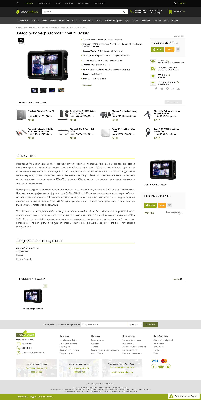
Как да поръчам (97, 340)
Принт (44, 3)
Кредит (170, 49)
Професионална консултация (134, 346)
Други (166, 20)
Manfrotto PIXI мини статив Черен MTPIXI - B (167, 112)
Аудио (127, 20)
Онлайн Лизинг (97, 353)
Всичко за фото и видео (131, 340)
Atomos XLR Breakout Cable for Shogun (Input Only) (40, 130)
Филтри (99, 20)
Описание (23, 397)
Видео (44, 20)
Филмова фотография (113, 20)
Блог (58, 3)
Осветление (64, 20)
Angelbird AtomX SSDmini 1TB (41, 111)
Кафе (156, 353)
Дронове (53, 20)
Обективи (35, 20)
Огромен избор (128, 343)
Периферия (145, 20)
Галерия (69, 3)
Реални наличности (130, 350)
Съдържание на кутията (44, 397)
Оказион (174, 20)
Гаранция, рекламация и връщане (105, 350)
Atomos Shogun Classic (155, 184)
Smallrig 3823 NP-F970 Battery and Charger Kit (83, 112)
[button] (156, 90)
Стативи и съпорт (86, 20)
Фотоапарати (23, 20)
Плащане (95, 343)
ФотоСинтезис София (68, 340)
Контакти (99, 3)
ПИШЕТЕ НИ (23, 343)
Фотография (83, 3)
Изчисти (176, 279)
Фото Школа (158, 346)
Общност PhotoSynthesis (163, 340)
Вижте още (87, 85)
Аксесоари (157, 20)
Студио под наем (66, 353)
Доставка (95, 346)
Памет (135, 20)
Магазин (28, 3)
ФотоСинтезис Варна (68, 343)
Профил (181, 3)
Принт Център (66, 346)
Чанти (74, 20)
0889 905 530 (23, 348)
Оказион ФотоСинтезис (69, 350)
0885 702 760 (79, 372)
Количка (178, 11)
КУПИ (31, 119)
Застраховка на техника (132, 353)
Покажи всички (173, 102)
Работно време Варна (186, 396)
